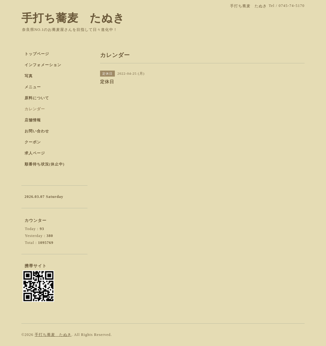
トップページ (37, 54)
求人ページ (35, 153)
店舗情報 (33, 120)
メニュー (33, 87)
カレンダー (35, 109)
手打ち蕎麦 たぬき (73, 18)
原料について (37, 98)
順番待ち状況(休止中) (45, 164)
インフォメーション (43, 65)
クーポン (33, 142)
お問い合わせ (37, 131)
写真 (29, 76)
